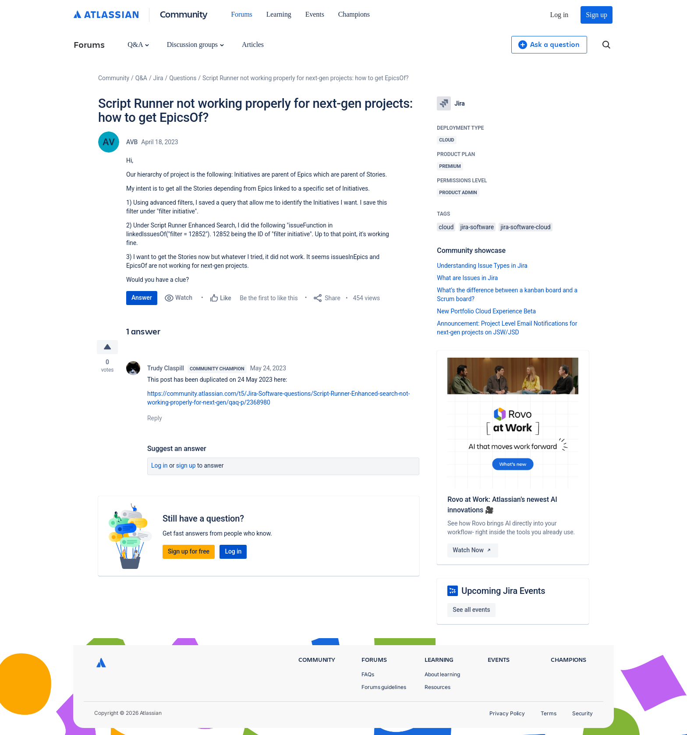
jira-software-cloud (525, 227)
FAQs (367, 674)
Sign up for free (188, 551)
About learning (442, 674)
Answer (141, 297)
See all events (471, 609)
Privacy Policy (507, 713)
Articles (253, 44)
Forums (241, 14)
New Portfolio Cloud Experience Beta (486, 311)
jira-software (477, 227)
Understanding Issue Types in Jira (482, 265)
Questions (182, 78)
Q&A (138, 44)
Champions (354, 14)
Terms (548, 713)
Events (314, 14)
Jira (158, 78)
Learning (278, 14)
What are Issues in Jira (467, 277)
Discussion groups (195, 44)
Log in (559, 14)
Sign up (596, 14)
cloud (446, 227)
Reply (154, 418)
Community (184, 13)
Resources (437, 687)
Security (582, 713)
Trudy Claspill (165, 368)
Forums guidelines (383, 687)
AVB (132, 142)
